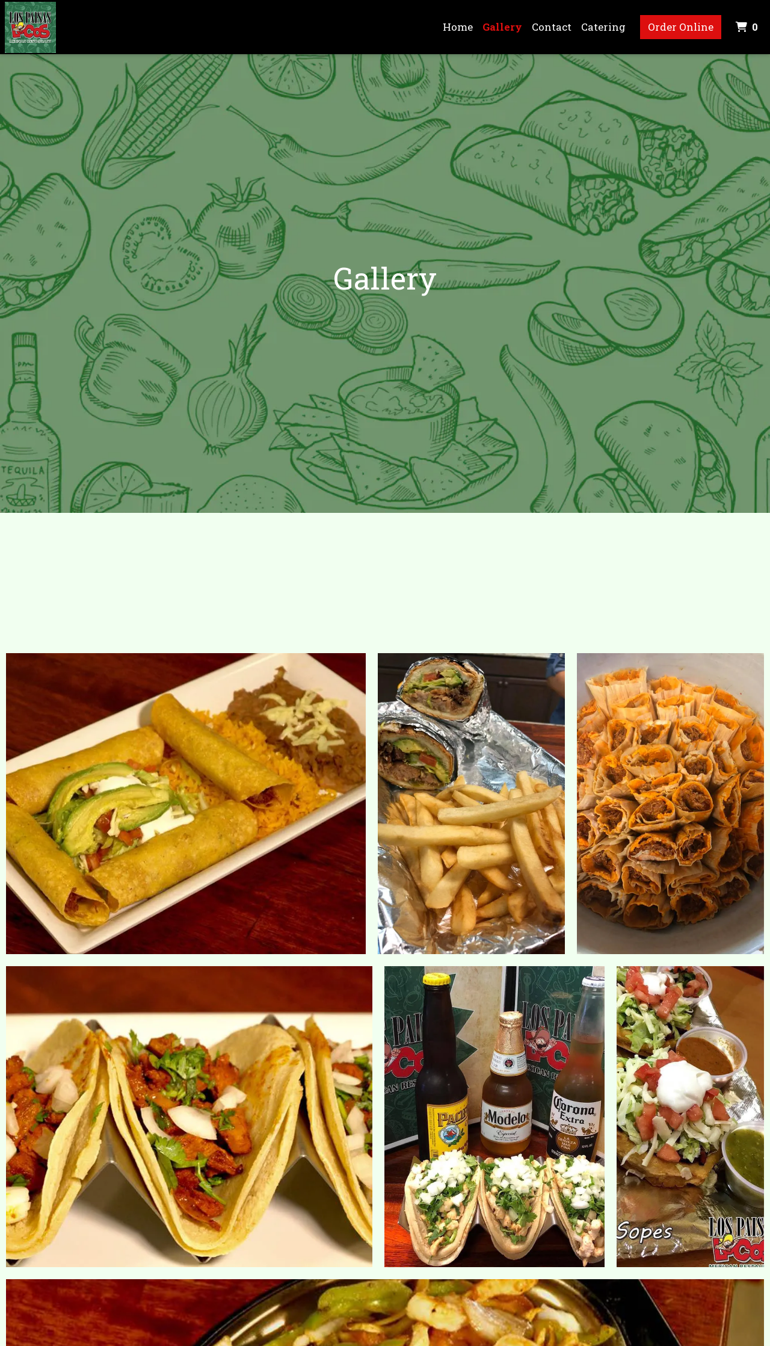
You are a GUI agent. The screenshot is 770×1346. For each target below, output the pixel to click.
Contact (551, 27)
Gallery (502, 27)
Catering (603, 27)
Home (458, 27)
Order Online (680, 27)
